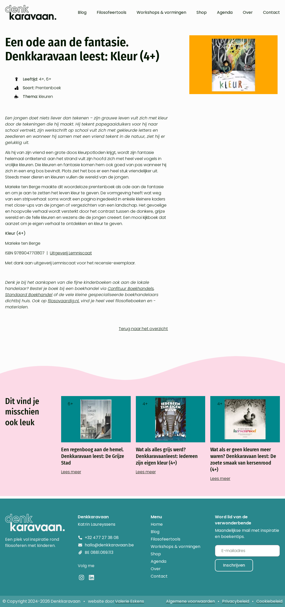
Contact (271, 12)
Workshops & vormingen (161, 12)
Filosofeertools (111, 12)
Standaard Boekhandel (28, 295)
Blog (82, 12)
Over (248, 12)
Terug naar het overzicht (143, 329)
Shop (201, 12)
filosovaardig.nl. (64, 301)
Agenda (225, 12)
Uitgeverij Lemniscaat (71, 253)
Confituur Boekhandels (131, 288)
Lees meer (71, 472)
